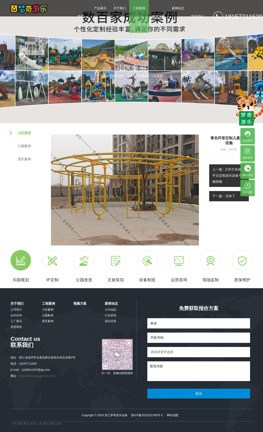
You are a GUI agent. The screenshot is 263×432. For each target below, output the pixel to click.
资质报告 (16, 326)
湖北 (53, 423)
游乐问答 (110, 321)
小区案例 (157, 75)
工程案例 (139, 16)
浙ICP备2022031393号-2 (147, 415)
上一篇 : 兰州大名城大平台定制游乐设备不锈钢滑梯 (228, 175)
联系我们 (197, 16)
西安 (20, 423)
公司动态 (110, 309)
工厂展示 (16, 321)
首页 (81, 16)
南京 (27, 423)
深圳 (59, 423)
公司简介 (16, 309)
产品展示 (100, 16)
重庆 (46, 423)
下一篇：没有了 (223, 196)
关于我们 (119, 16)
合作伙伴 (16, 315)
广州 (13, 423)
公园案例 (47, 315)
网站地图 (172, 415)
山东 (40, 423)
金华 (33, 423)
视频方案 (158, 16)
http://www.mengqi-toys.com (37, 376)
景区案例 (47, 321)
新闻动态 (178, 16)
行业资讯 (110, 315)
